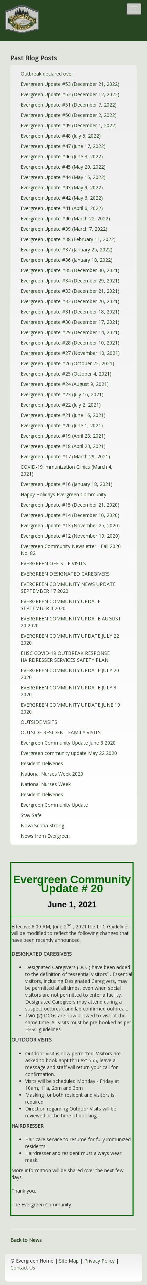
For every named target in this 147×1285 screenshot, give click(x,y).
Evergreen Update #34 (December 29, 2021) (70, 280)
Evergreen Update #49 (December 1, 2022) (69, 125)
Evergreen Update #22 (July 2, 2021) (61, 404)
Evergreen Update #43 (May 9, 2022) (62, 187)
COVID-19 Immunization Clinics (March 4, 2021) (66, 470)
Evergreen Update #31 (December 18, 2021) (70, 311)
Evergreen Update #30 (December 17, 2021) (70, 322)
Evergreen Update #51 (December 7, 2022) (69, 104)
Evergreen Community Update (54, 804)
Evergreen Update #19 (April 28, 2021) (63, 435)
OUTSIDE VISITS (39, 722)
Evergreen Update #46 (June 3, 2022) (62, 156)
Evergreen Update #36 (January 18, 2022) (66, 260)
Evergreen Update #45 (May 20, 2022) (63, 166)
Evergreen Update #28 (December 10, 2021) (70, 342)
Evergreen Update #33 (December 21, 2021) (70, 291)
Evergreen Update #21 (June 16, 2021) (63, 415)
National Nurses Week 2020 (52, 773)
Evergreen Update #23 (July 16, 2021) (62, 394)
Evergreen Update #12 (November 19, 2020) (70, 535)
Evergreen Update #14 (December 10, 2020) (70, 515)
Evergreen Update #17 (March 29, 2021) (65, 456)
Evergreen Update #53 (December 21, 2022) (70, 84)
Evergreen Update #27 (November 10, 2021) (70, 353)
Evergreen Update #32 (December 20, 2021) (70, 301)
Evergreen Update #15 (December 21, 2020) (70, 504)
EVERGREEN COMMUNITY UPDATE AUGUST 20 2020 (71, 622)
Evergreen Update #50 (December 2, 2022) (69, 115)
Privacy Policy (99, 1260)
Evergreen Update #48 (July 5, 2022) (61, 135)
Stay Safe (31, 815)
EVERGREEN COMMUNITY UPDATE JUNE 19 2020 (70, 708)
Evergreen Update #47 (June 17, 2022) (63, 146)
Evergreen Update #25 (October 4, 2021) (66, 373)
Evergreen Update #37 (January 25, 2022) (66, 249)
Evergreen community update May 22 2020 (69, 753)
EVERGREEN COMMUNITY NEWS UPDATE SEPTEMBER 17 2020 (68, 587)
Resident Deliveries (42, 763)
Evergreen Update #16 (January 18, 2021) (66, 484)
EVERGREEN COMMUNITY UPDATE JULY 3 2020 (68, 691)
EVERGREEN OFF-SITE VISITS (53, 563)
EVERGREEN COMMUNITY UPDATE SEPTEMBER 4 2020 (60, 604)
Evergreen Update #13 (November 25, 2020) (70, 525)
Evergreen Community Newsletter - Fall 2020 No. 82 (71, 549)
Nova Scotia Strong (42, 825)
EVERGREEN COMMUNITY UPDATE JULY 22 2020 (70, 639)
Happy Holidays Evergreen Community (63, 494)
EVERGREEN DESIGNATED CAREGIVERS (65, 573)
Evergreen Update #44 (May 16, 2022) (63, 177)
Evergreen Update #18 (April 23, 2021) (63, 446)
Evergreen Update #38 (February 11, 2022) (68, 239)
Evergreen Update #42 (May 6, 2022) (62, 198)
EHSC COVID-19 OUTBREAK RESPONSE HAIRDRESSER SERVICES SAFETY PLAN (65, 656)
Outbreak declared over (47, 73)
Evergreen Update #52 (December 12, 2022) (70, 94)
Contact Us (22, 1267)
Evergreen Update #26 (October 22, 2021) (67, 363)
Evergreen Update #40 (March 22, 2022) (65, 218)
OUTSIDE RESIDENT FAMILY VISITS (61, 732)
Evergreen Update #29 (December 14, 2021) (70, 332)
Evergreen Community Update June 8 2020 (68, 742)
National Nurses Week (46, 784)
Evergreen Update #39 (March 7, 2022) (64, 229)
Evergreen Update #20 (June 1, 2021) (62, 425)
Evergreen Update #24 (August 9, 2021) (65, 384)
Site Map (69, 1260)
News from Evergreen (45, 836)
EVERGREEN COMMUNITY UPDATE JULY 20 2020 (70, 673)
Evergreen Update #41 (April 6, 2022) (62, 208)
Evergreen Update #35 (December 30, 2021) (70, 270)
